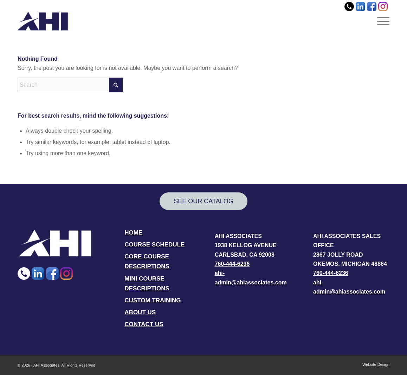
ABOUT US (140, 312)
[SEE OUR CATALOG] (203, 201)
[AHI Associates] (43, 21)
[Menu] (381, 21)
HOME (133, 232)
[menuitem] (381, 21)
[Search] (70, 85)
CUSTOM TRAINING (152, 300)
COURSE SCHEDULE (154, 244)
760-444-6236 (232, 264)
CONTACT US (143, 324)
